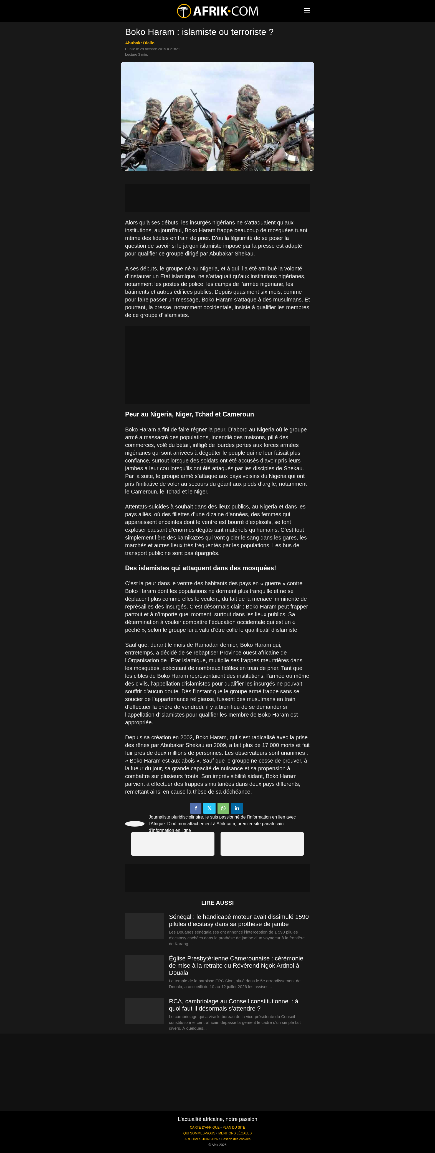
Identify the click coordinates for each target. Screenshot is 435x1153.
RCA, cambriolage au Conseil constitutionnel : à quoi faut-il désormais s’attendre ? (233, 1005)
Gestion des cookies (236, 1139)
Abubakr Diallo (140, 42)
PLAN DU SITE (233, 1127)
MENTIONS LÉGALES (235, 1133)
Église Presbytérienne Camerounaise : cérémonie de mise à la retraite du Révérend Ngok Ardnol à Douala (236, 965)
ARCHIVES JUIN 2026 (201, 1139)
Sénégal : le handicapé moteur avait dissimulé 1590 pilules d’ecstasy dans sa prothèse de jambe (239, 920)
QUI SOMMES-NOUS (199, 1133)
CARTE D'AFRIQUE (204, 1127)
